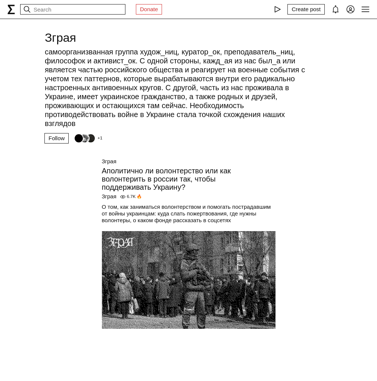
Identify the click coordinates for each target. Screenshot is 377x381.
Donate (149, 9)
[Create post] (306, 9)
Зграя (109, 161)
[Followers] (88, 138)
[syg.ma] (11, 9)
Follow (57, 138)
